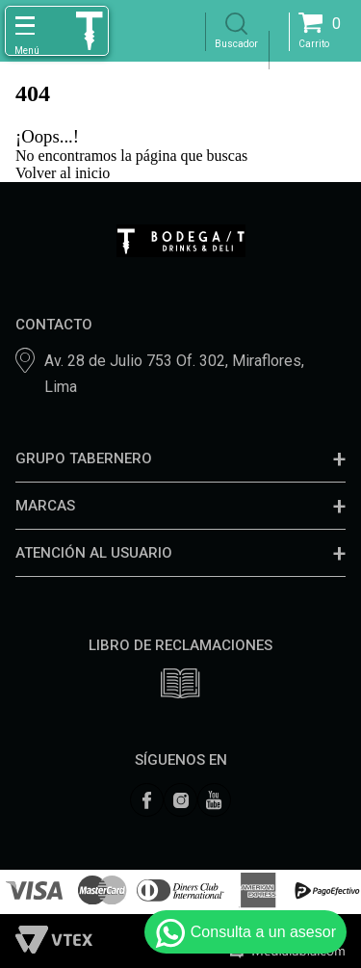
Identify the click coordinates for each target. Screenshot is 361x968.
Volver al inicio (62, 173)
